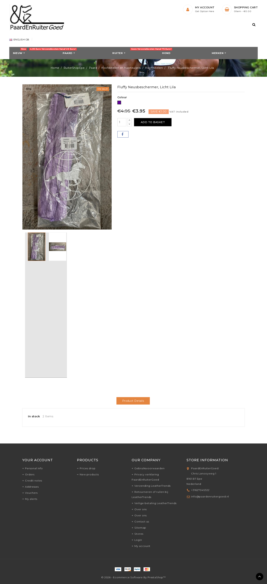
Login (138, 539)
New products (89, 474)
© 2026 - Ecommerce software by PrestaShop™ (133, 577)
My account (142, 546)
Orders (29, 474)
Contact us (141, 521)
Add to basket (153, 122)
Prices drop (87, 468)
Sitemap (140, 527)
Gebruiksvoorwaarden (149, 468)
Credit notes (33, 480)
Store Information (207, 460)
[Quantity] (121, 122)
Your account (37, 460)
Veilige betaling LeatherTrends (155, 503)
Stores (138, 533)
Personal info (34, 468)
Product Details (133, 400)
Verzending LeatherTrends (152, 485)
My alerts (31, 498)
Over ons (140, 509)
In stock (34, 416)
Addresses (32, 486)
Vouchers (31, 492)
